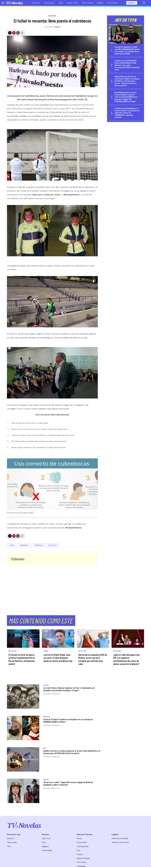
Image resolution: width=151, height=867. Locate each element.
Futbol (11, 545)
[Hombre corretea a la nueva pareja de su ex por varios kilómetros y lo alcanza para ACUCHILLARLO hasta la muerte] (23, 759)
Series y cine (72, 3)
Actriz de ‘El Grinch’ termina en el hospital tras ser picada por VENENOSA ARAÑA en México (68, 720)
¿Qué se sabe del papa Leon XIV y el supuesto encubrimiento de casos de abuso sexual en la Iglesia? (126, 659)
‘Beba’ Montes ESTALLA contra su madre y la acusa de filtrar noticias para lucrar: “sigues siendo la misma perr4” (126, 81)
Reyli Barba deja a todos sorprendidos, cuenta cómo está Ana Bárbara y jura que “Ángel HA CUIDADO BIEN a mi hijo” (126, 96)
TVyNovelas (57, 27)
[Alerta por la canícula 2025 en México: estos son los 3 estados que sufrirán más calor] (93, 638)
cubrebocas (38, 545)
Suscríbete (131, 3)
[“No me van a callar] (23, 791)
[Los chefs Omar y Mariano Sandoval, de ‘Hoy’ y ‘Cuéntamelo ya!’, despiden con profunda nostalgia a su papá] (23, 696)
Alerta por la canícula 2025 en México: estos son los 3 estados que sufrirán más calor (92, 659)
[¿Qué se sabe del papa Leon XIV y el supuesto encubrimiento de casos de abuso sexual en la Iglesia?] (128, 638)
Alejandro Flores (55, 788)
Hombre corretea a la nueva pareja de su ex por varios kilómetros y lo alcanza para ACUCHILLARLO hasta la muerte (71, 752)
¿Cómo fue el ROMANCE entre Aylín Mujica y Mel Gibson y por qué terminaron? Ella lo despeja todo (126, 65)
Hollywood (112, 3)
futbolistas (52, 545)
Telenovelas (49, 3)
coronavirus (24, 545)
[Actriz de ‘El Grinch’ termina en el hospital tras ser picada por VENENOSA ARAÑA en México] (23, 728)
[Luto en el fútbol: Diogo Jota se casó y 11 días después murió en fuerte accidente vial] (58, 638)
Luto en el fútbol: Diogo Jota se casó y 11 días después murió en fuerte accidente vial (57, 657)
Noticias (52, 16)
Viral (61, 3)
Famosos (36, 3)
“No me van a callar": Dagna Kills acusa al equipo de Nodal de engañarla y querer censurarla (68, 783)
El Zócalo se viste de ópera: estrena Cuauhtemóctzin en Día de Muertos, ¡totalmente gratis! (22, 659)
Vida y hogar (87, 3)
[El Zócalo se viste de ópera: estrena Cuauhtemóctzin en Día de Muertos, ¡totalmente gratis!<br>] (23, 638)
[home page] (14, 3)
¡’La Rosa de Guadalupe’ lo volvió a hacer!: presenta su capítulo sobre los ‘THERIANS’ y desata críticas (127, 112)
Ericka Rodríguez (55, 694)
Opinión (100, 3)
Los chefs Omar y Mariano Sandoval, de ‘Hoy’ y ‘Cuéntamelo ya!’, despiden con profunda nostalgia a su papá (69, 689)
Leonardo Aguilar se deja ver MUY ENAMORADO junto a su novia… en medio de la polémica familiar (127, 50)
